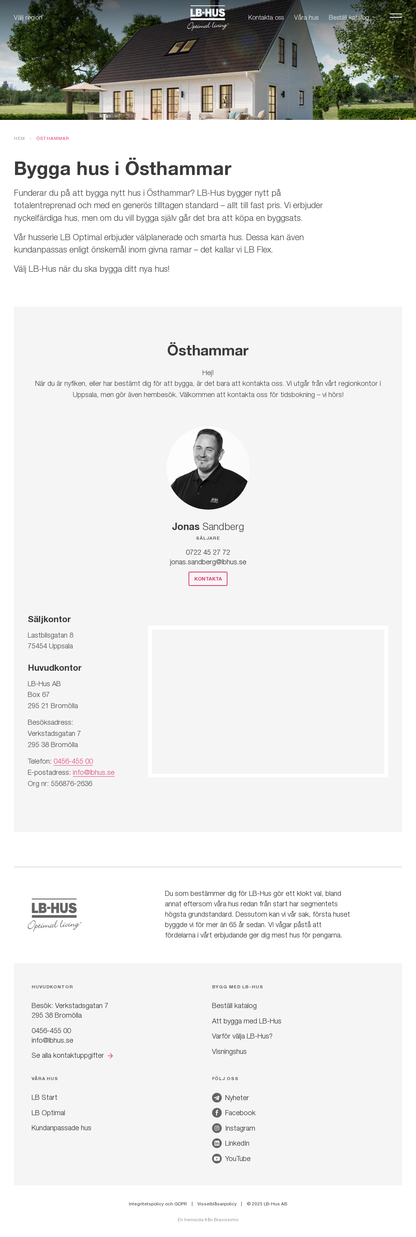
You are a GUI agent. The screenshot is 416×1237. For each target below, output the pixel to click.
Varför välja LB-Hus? (242, 1036)
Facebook (234, 1113)
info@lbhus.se (94, 772)
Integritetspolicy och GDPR (158, 1204)
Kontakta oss (266, 17)
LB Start (44, 1097)
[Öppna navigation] (396, 17)
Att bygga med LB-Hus (246, 1021)
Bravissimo (226, 1219)
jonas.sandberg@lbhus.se (208, 562)
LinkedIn (230, 1143)
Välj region (28, 17)
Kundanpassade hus (61, 1128)
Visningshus (229, 1051)
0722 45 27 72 (208, 552)
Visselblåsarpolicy (217, 1204)
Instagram (233, 1128)
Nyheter (230, 1097)
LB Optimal (48, 1113)
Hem (19, 138)
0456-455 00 (73, 761)
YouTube (231, 1158)
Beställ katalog (349, 17)
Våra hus (306, 17)
